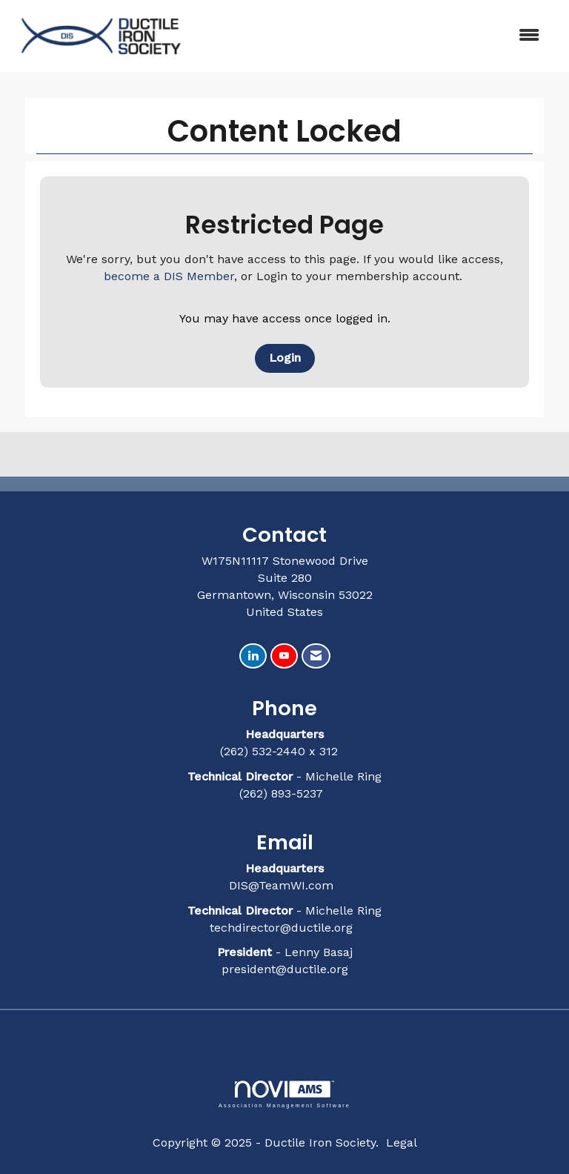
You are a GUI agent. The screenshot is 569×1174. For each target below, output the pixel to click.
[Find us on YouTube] (284, 656)
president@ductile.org (285, 969)
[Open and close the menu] (373, 36)
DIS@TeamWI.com (283, 885)
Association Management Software (284, 1094)
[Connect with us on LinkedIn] (253, 656)
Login (285, 358)
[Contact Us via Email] (316, 656)
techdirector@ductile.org (281, 928)
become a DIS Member (169, 276)
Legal (401, 1142)
